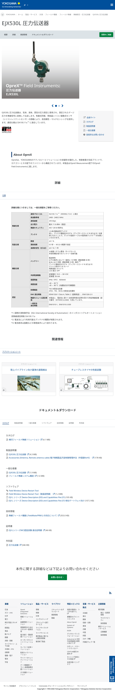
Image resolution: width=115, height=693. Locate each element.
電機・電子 (9, 655)
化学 (6, 616)
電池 (6, 659)
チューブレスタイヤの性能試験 (86, 369)
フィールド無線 (65, 14)
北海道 (85, 613)
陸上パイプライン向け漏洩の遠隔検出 (28, 369)
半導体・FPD (9, 649)
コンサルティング (42, 619)
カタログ (89, 122)
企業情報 (101, 604)
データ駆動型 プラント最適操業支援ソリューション (26, 667)
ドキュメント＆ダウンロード (57, 610)
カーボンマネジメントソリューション (26, 642)
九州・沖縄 (86, 639)
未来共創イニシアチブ (73, 663)
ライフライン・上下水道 (11, 645)
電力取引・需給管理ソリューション (26, 636)
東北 (84, 616)
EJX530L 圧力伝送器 (19, 454)
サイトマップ (82, 686)
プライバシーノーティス (27, 686)
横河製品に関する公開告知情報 (42, 637)
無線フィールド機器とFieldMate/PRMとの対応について (34, 515)
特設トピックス (73, 604)
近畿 (84, 629)
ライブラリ (55, 604)
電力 (6, 619)
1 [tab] (56, 106)
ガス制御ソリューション (26, 673)
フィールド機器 (51, 14)
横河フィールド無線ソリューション (25, 439)
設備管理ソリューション (26, 623)
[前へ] (52, 105)
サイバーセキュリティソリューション (26, 660)
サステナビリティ (105, 619)
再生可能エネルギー (11, 623)
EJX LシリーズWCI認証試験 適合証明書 (27, 530)
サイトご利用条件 (10, 686)
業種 (6, 604)
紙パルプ (8, 634)
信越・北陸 (86, 623)
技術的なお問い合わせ (95, 134)
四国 (84, 635)
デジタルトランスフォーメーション (73, 635)
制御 (37, 613)
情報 (37, 609)
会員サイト (91, 117)
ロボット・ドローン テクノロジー (73, 647)
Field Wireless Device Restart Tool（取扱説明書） (32, 494)
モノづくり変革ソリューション (26, 648)
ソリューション (26, 604)
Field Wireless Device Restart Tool (24, 490)
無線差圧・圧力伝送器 (82, 14)
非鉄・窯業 (9, 641)
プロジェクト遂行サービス (42, 623)
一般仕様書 (90, 130)
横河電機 (101, 609)
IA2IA (69, 630)
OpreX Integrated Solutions (24, 611)
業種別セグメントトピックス (73, 618)
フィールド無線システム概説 (23, 476)
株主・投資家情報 (105, 614)
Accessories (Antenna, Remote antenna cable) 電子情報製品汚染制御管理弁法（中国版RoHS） (51, 457)
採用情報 (104, 623)
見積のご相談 (106, 34)
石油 (6, 609)
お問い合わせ (57, 577)
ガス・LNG (9, 613)
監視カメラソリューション (26, 653)
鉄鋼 (6, 637)
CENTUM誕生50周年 (73, 653)
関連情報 (54, 615)
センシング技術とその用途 (73, 658)
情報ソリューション (26, 618)
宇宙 (6, 662)
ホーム (20, 14)
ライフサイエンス (42, 633)
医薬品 (7, 628)
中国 (84, 632)
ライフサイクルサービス (42, 629)
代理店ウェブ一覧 (89, 642)
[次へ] (62, 105)
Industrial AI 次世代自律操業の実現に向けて (73, 641)
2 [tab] (59, 106)
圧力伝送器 (15, 545)
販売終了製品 (40, 641)
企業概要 (104, 632)
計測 (41, 14)
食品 (6, 631)
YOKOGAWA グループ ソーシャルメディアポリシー (56, 686)
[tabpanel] (57, 69)
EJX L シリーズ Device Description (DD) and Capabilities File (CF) (37, 497)
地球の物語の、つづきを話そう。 (73, 610)
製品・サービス (31, 14)
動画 (53, 618)
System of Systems (70, 626)
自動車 (7, 652)
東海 (84, 626)
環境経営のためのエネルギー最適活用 (26, 629)
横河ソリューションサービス (104, 627)
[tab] (4, 195)
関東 (84, 619)
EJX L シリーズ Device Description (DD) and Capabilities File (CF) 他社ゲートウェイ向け (47, 500)
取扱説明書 (90, 126)
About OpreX (72, 622)
